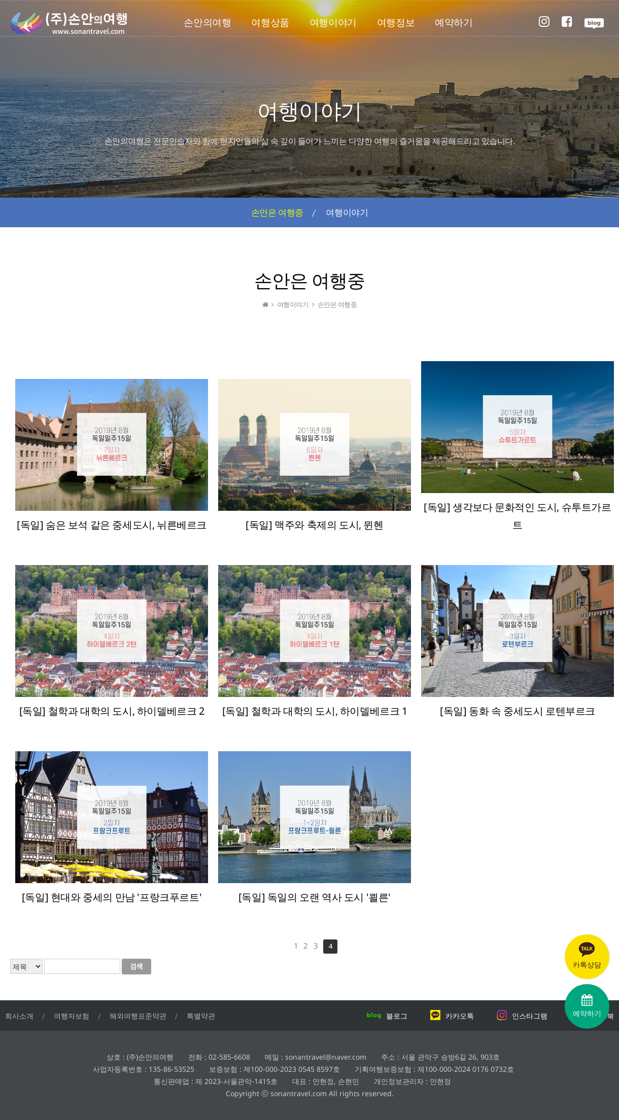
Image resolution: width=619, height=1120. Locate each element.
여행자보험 (71, 1016)
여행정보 (396, 22)
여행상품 (270, 22)
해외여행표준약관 (138, 1016)
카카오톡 (452, 1016)
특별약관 (201, 1016)
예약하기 (453, 22)
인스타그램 (521, 1016)
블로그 (386, 1016)
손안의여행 (207, 22)
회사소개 (19, 1016)
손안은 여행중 (277, 212)
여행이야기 (333, 22)
